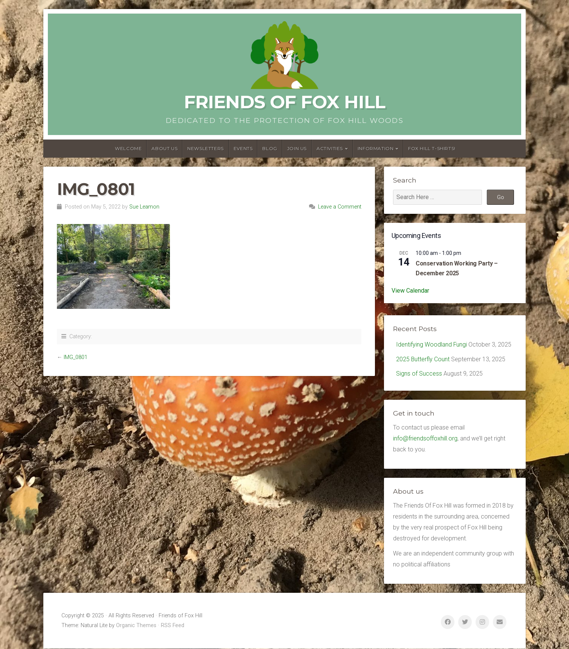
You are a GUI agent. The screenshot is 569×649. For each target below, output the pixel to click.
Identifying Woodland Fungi (431, 344)
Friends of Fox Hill (284, 102)
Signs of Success (419, 373)
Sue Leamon (144, 207)
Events (243, 148)
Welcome (128, 148)
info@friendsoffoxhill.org (425, 438)
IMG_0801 (75, 357)
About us (164, 148)
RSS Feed (172, 626)
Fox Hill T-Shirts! (432, 148)
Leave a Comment (339, 207)
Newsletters (205, 148)
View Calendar (410, 290)
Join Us (297, 148)
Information (376, 148)
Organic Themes (136, 626)
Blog (269, 148)
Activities (330, 148)
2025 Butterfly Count (423, 359)
